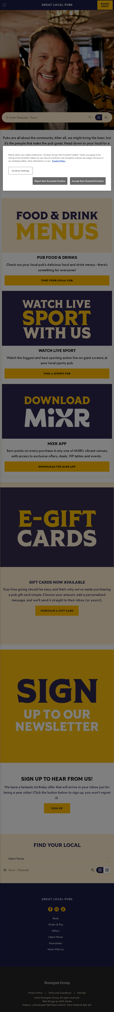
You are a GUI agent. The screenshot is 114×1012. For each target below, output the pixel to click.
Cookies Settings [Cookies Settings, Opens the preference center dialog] (20, 170)
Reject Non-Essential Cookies (50, 180)
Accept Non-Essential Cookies (88, 180)
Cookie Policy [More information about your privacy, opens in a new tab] (58, 161)
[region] (57, 168)
